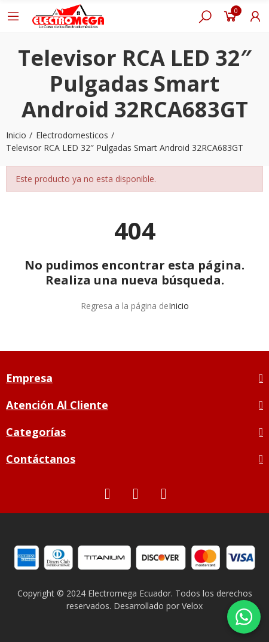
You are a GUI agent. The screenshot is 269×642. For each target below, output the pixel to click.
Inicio (179, 305)
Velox (192, 605)
